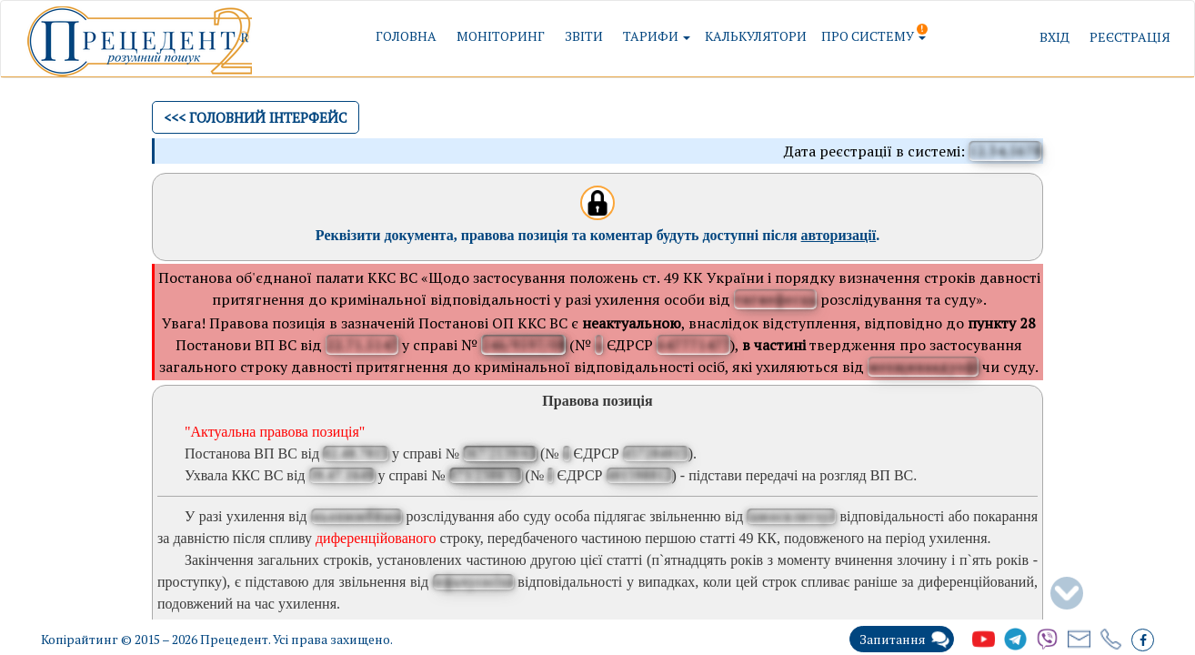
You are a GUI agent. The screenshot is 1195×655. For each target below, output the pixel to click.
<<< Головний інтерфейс (255, 117)
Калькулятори (756, 36)
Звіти (584, 36)
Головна (406, 36)
